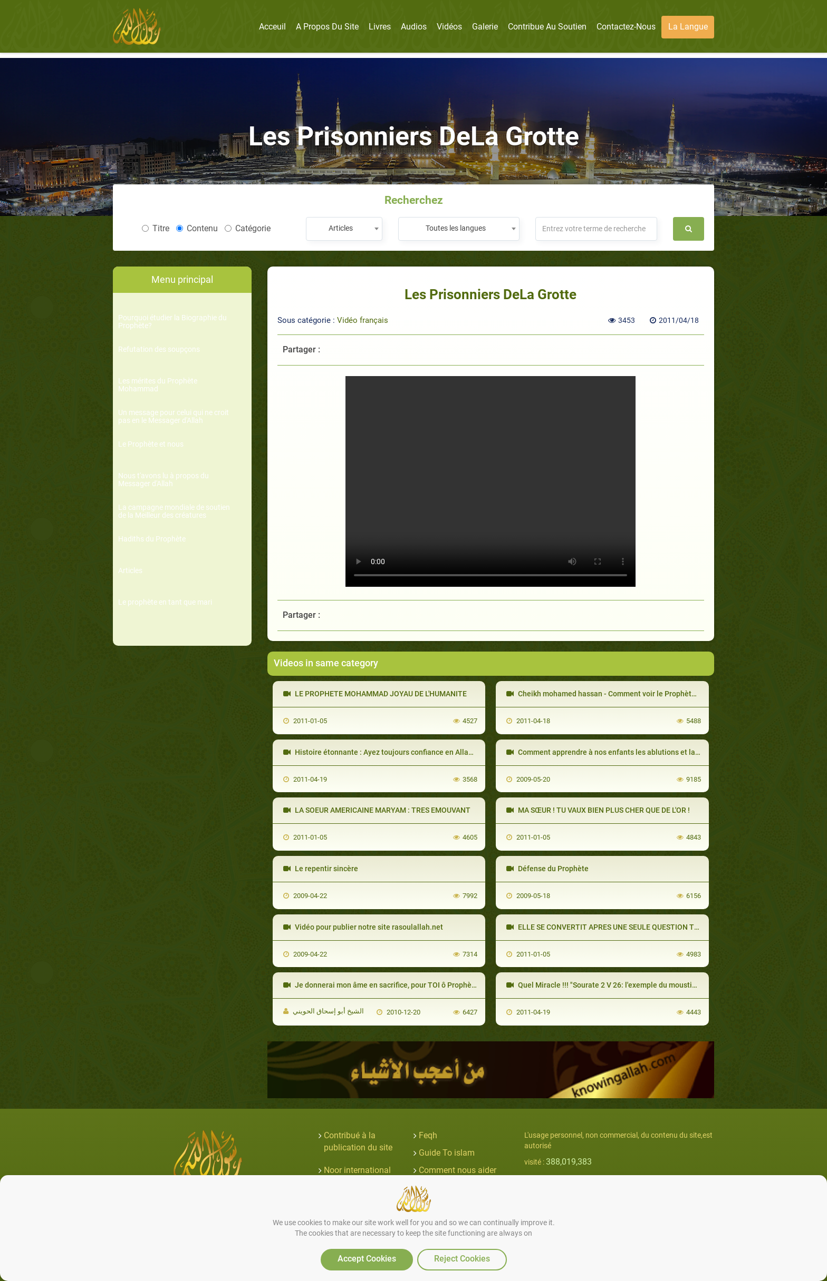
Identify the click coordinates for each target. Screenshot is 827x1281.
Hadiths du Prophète (152, 539)
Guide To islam (447, 1153)
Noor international (357, 1170)
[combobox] (344, 229)
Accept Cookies (367, 1259)
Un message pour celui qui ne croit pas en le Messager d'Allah (173, 417)
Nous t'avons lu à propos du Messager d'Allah (163, 480)
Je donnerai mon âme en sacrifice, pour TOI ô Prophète (380, 985)
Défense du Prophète (547, 868)
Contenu (197, 228)
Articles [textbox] (341, 228)
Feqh (428, 1135)
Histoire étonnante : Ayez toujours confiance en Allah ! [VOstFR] (395, 752)
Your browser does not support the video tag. (490, 481)
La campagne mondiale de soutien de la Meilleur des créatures (174, 511)
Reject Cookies (462, 1259)
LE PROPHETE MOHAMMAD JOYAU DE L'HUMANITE (375, 693)
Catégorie (248, 228)
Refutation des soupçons (159, 349)
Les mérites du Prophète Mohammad (157, 385)
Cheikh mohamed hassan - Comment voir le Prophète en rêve (614, 693)
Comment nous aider (457, 1170)
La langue (688, 27)
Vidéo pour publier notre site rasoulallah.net (363, 927)
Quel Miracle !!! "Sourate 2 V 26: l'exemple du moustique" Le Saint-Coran (632, 985)
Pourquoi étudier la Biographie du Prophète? (172, 322)
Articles (130, 571)
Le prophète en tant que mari (165, 602)
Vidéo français (362, 320)
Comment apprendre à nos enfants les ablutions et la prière (611, 752)
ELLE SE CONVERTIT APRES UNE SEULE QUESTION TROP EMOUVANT (628, 927)
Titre (155, 228)
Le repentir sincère (320, 868)
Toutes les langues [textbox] (456, 228)
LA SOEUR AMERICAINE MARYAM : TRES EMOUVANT (376, 810)
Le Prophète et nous (151, 444)
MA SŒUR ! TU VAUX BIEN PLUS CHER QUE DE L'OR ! (598, 810)
